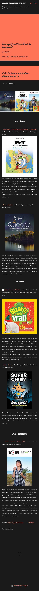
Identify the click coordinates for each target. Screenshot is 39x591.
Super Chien (8, 365)
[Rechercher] (31, 3)
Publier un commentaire (19, 57)
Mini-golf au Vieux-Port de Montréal (16, 46)
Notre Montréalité (14, 3)
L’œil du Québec (8, 205)
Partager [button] (5, 57)
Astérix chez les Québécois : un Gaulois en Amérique (20, 129)
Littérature (18, 523)
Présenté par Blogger (19, 586)
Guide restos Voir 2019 (15, 442)
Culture (10, 523)
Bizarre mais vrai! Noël (11, 290)
